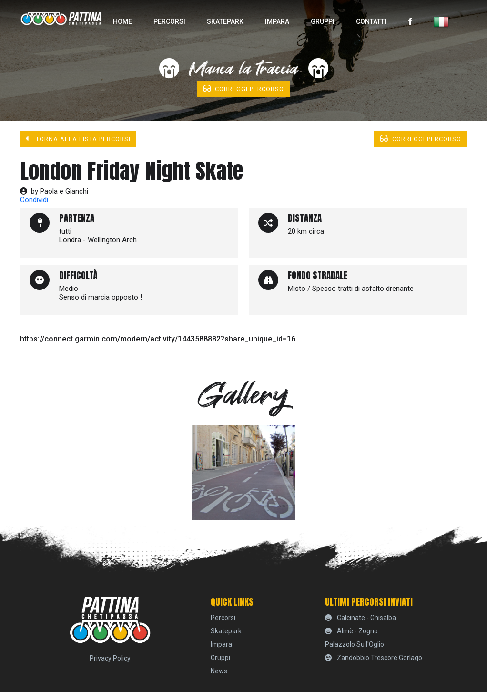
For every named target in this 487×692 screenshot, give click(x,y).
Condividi (34, 200)
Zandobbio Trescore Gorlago (373, 657)
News (219, 671)
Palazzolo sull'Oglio (354, 644)
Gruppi (323, 21)
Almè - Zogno (351, 631)
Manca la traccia (243, 69)
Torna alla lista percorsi (78, 139)
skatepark (225, 21)
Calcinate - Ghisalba (360, 617)
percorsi (169, 21)
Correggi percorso (243, 89)
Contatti (371, 21)
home (122, 21)
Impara (277, 21)
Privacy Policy (110, 658)
